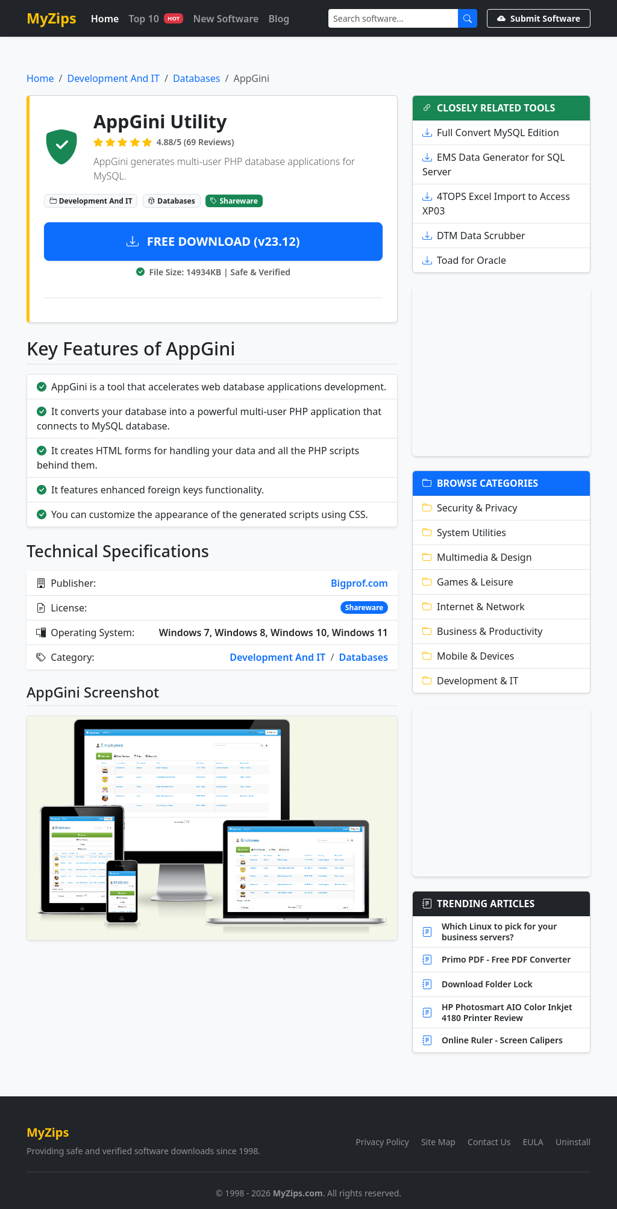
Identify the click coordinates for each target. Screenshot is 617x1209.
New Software (225, 18)
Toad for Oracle (464, 260)
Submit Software (538, 18)
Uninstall (573, 1142)
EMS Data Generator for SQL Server (493, 164)
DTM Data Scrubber (473, 235)
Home (105, 18)
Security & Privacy (469, 507)
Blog (278, 18)
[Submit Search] (467, 18)
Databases (197, 78)
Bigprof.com (359, 583)
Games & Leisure (467, 582)
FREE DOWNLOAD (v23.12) (213, 241)
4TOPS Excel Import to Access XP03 (496, 203)
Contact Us (489, 1142)
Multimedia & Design (477, 557)
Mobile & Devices (468, 656)
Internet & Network (473, 606)
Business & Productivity (482, 631)
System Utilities (464, 532)
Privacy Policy (382, 1142)
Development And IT (113, 78)
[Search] (393, 18)
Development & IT (470, 680)
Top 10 (155, 18)
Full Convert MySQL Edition (490, 132)
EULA (533, 1142)
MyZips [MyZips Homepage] (52, 18)
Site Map (438, 1142)
